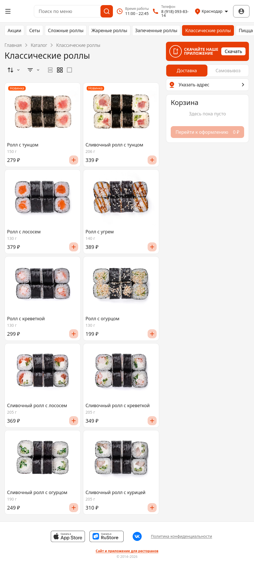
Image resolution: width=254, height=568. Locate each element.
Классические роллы (208, 30)
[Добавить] (73, 160)
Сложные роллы (66, 30)
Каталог (39, 45)
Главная (13, 45)
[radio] (50, 70)
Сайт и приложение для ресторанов (127, 551)
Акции (14, 30)
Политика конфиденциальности (181, 536)
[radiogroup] (60, 70)
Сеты (34, 30)
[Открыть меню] (8, 11)
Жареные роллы (109, 30)
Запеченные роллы (156, 30)
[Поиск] (106, 11)
